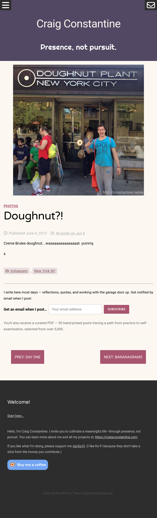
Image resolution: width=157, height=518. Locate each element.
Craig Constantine (78, 23)
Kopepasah (105, 493)
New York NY (44, 271)
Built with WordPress (57, 493)
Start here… (15, 416)
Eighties (88, 493)
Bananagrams (128, 357)
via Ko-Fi (79, 446)
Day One (33, 357)
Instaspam (17, 271)
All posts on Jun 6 (67, 233)
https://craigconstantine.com (116, 437)
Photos (11, 206)
